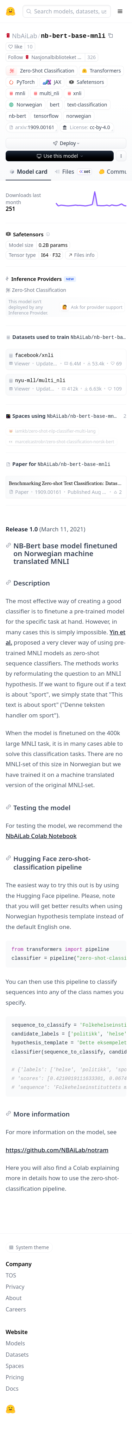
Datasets (17, 1354)
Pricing (15, 1377)
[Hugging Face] (10, 1409)
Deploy (67, 143)
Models (15, 1343)
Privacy (15, 1287)
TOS (11, 1275)
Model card (28, 171)
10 (30, 46)
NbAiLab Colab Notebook (41, 836)
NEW (70, 279)
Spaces (15, 1366)
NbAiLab (24, 35)
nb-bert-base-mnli (73, 36)
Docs (12, 1388)
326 (91, 57)
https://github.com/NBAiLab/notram (57, 1150)
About (13, 1298)
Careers (16, 1309)
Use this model (60, 155)
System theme (29, 1247)
